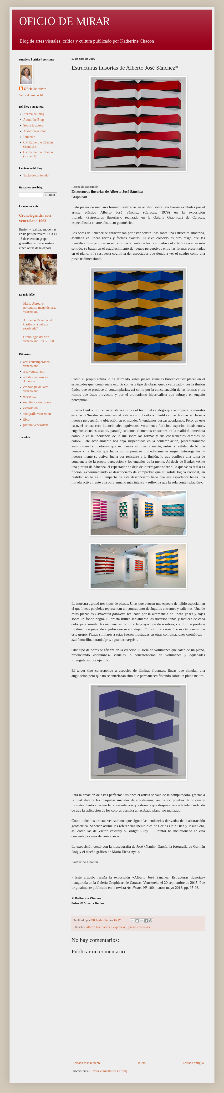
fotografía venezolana (37, 414)
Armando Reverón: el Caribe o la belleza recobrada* (37, 324)
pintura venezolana (139, 927)
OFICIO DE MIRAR (64, 21)
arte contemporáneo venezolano (36, 364)
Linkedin (29, 137)
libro (26, 419)
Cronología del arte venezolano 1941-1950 (38, 339)
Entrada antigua (193, 1063)
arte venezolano (33, 371)
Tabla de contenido (36, 175)
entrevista (29, 396)
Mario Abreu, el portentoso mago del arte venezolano (39, 307)
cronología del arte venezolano (35, 389)
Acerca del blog (34, 114)
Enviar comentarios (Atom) (108, 1071)
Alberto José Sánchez (99, 927)
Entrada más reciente (87, 1063)
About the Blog (33, 119)
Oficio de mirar (35, 89)
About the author (34, 131)
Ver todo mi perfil (31, 95)
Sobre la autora (33, 125)
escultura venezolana (37, 402)
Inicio (142, 1063)
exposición (120, 927)
